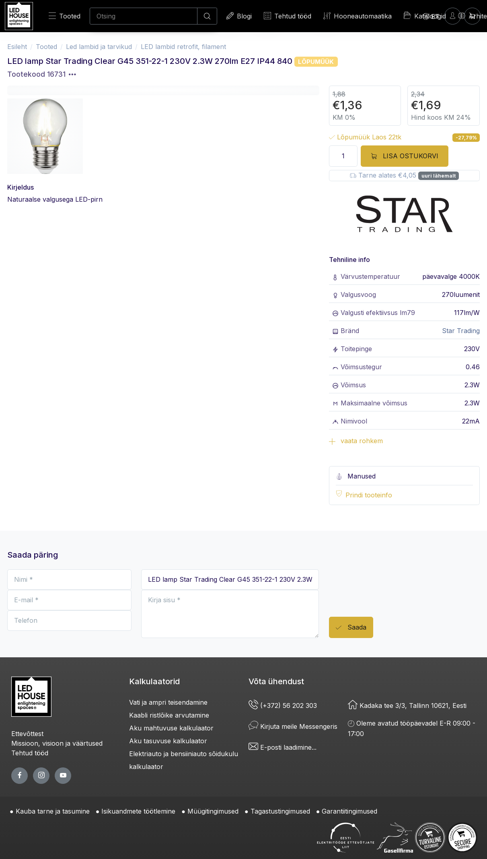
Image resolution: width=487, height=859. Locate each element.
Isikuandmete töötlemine (138, 811)
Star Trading (461, 331)
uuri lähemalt (438, 176)
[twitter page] (41, 775)
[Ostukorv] (472, 16)
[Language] (431, 16)
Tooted (64, 15)
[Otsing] (143, 16)
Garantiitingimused (349, 811)
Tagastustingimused (280, 811)
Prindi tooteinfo (368, 495)
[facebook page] (19, 775)
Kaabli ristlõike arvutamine (169, 715)
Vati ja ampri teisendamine (168, 702)
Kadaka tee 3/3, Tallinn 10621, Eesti (407, 706)
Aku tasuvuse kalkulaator (168, 741)
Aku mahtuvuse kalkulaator (171, 728)
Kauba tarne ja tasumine (53, 811)
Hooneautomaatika (357, 15)
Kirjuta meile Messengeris (293, 726)
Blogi (239, 15)
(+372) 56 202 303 (283, 706)
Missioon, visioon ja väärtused (57, 743)
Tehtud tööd (287, 15)
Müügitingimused (212, 811)
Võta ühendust (276, 681)
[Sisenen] (452, 16)
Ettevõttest (27, 734)
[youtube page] (63, 775)
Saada (351, 627)
